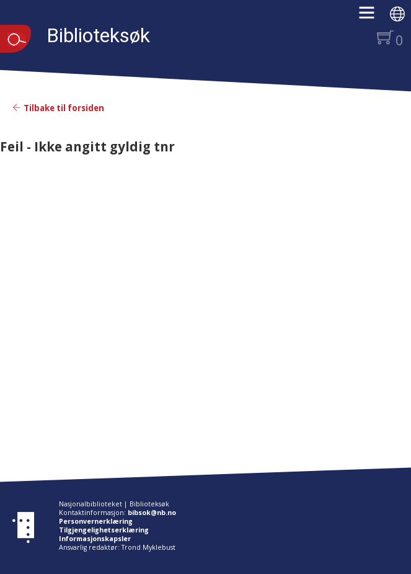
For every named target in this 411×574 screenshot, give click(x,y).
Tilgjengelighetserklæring (104, 530)
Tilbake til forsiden (58, 108)
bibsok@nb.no (152, 512)
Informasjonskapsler (95, 538)
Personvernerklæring (96, 521)
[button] (372, 17)
